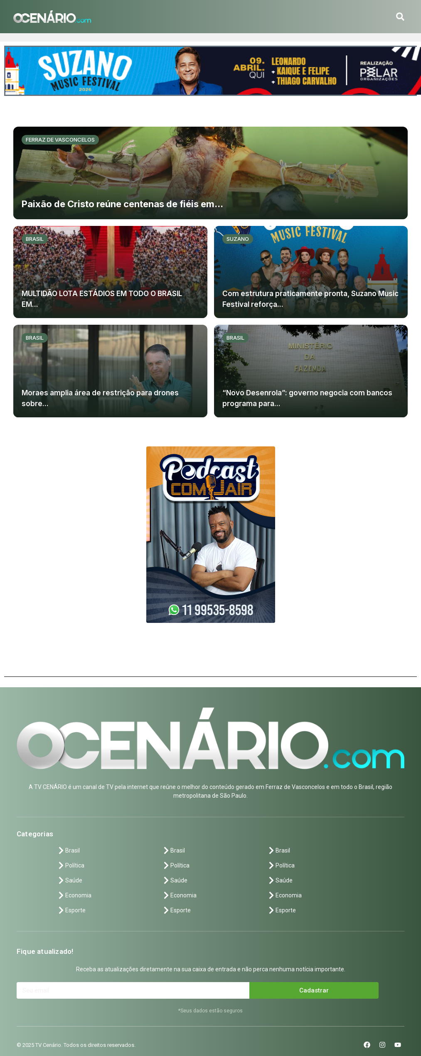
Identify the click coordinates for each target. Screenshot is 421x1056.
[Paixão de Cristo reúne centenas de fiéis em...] (210, 173)
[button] (400, 16)
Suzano (238, 238)
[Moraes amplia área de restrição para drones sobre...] (110, 371)
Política (70, 865)
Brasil (35, 238)
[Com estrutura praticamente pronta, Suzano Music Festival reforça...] (311, 272)
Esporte (71, 910)
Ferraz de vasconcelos (60, 139)
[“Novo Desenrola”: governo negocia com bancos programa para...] (311, 371)
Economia (74, 895)
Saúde (69, 880)
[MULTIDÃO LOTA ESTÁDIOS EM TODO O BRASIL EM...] (110, 272)
